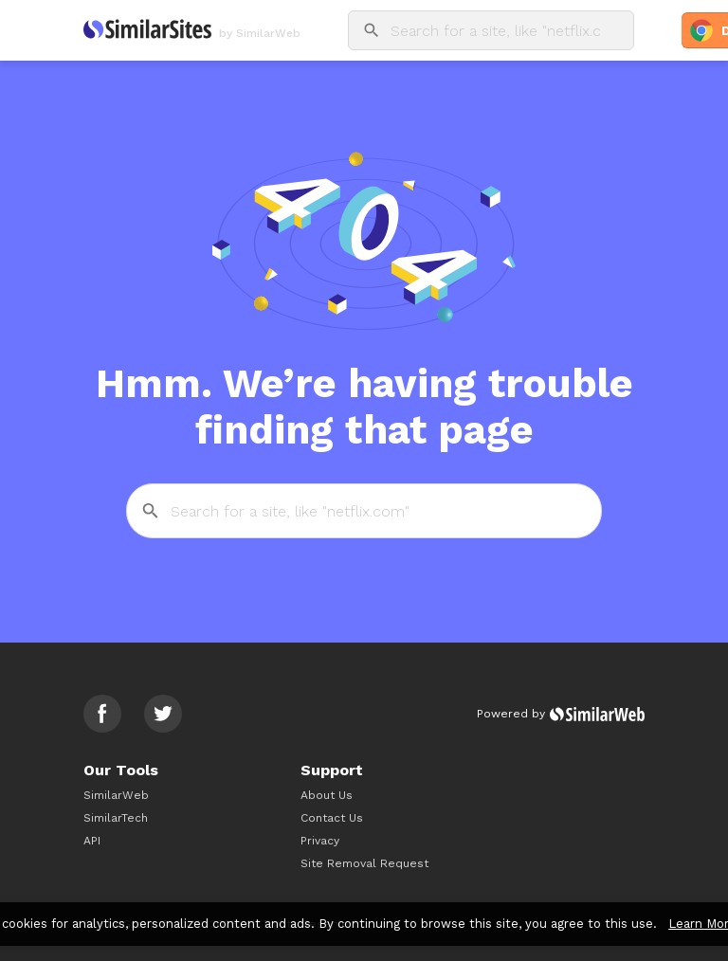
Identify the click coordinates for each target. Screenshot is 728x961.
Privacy (319, 840)
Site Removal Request (364, 863)
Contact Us (331, 818)
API (91, 840)
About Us (326, 795)
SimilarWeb (116, 795)
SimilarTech (115, 818)
